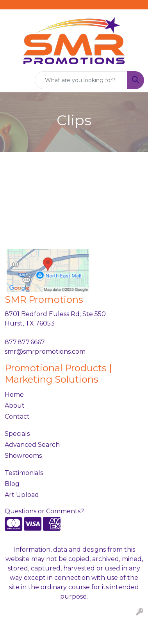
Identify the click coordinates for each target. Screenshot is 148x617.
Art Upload (22, 494)
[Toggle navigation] (12, 80)
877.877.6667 (25, 342)
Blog (12, 483)
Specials (17, 433)
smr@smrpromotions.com (45, 351)
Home (14, 394)
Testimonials (24, 473)
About (15, 405)
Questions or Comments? (44, 511)
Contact (17, 416)
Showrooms (23, 455)
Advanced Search (32, 444)
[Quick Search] (81, 80)
